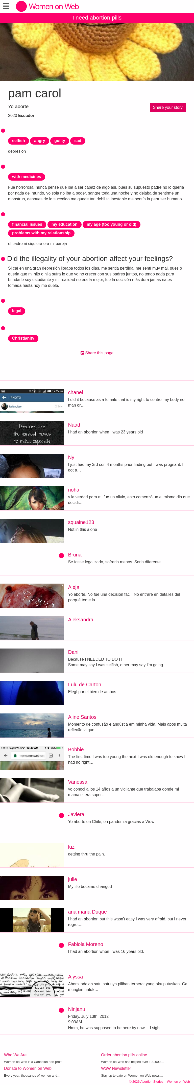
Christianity (23, 338)
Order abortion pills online (124, 1055)
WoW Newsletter (116, 1068)
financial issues (27, 224)
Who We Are (15, 1055)
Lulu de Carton (84, 684)
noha (73, 490)
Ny (71, 457)
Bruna (74, 554)
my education (65, 224)
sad (77, 140)
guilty (59, 140)
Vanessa (77, 782)
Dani (73, 652)
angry (39, 140)
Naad (74, 425)
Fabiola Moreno (85, 944)
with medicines (26, 176)
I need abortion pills (97, 17)
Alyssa (75, 976)
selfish (18, 140)
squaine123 (81, 522)
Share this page (97, 353)
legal (16, 311)
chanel (75, 392)
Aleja (73, 587)
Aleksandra (80, 619)
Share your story (168, 107)
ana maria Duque (87, 912)
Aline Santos (82, 717)
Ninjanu (76, 1009)
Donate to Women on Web (28, 1068)
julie (72, 879)
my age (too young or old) (111, 224)
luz (71, 847)
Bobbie (76, 749)
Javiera (76, 814)
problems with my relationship (41, 233)
